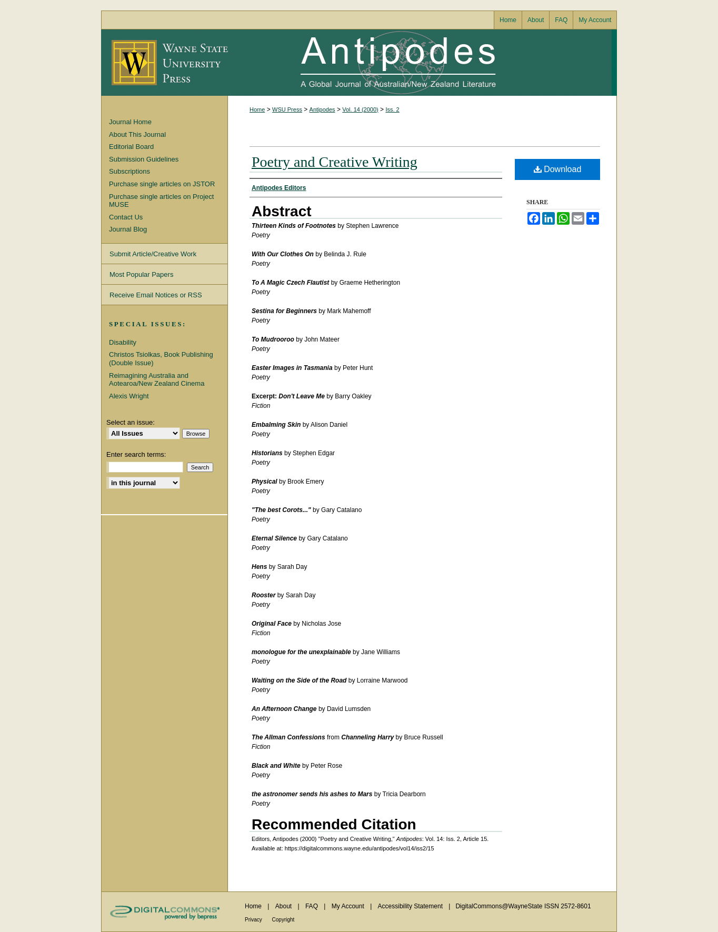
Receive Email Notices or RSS (155, 295)
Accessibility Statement (411, 906)
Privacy (254, 920)
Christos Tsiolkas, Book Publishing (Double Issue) (161, 358)
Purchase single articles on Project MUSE (161, 201)
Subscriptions (129, 171)
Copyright (283, 920)
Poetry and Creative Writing (334, 162)
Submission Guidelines (143, 159)
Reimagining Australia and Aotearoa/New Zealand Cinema (156, 380)
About (284, 906)
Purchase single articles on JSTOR (162, 184)
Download (558, 169)
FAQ (312, 906)
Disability (122, 342)
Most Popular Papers (141, 274)
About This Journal (137, 134)
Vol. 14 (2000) (360, 109)
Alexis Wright (129, 396)
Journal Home (130, 122)
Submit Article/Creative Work (152, 254)
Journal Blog (128, 229)
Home (257, 109)
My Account (349, 906)
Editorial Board (131, 147)
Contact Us (126, 217)
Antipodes (419, 62)
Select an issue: (130, 422)
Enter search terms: (136, 454)
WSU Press (287, 109)
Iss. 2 (392, 109)
